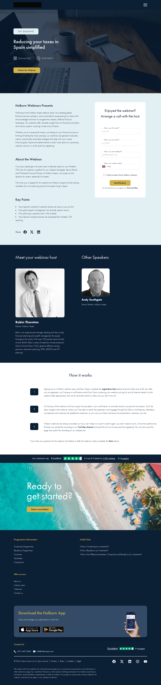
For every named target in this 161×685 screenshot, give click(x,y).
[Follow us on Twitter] (122, 661)
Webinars (18, 589)
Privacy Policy (132, 188)
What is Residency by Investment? (94, 550)
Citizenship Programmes (24, 546)
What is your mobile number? (113, 163)
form (111, 441)
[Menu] (145, 5)
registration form (109, 389)
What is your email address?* (113, 152)
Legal (79, 661)
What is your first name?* (112, 128)
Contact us (18, 593)
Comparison (19, 562)
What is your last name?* (112, 140)
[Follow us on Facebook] (114, 661)
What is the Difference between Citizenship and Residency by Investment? (111, 554)
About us (17, 581)
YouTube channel (85, 427)
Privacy (54, 661)
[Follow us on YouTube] (145, 661)
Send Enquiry (120, 183)
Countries (18, 554)
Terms (62, 661)
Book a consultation (40, 509)
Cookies (70, 661)
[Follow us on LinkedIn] (129, 661)
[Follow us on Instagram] (137, 661)
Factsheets (18, 558)
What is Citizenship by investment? (94, 546)
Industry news (19, 585)
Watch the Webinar (27, 70)
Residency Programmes (23, 550)
